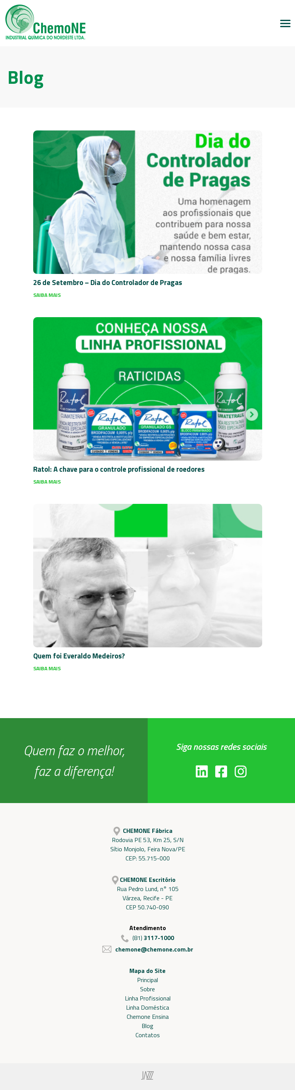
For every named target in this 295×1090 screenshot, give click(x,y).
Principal (147, 979)
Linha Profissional (148, 998)
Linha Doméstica (147, 1007)
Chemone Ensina (148, 1016)
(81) (147, 937)
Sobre (147, 989)
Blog (147, 1025)
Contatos (147, 1034)
